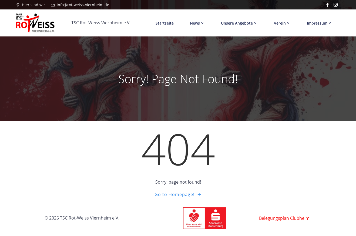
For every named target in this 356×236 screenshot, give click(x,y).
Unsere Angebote (239, 22)
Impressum (319, 22)
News (197, 22)
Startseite (165, 22)
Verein (282, 22)
